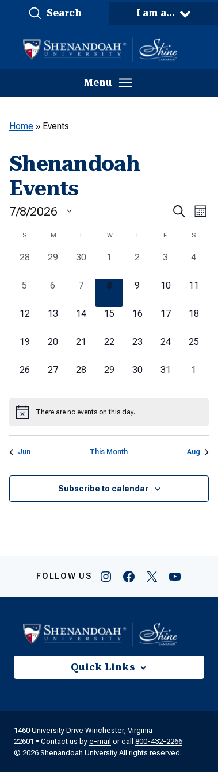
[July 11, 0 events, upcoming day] (193, 293)
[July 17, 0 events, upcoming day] (165, 321)
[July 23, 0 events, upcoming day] (137, 349)
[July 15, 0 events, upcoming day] (109, 321)
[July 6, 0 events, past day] (53, 293)
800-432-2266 (158, 741)
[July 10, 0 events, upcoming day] (165, 293)
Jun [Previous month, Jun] (19, 452)
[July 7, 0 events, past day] (81, 293)
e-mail (100, 741)
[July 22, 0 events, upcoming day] (109, 349)
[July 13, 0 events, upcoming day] (53, 321)
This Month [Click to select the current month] (109, 452)
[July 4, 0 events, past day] (193, 265)
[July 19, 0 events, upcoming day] (24, 349)
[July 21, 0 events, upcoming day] (81, 349)
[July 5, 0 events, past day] (24, 293)
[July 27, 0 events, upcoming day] (53, 377)
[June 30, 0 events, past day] (81, 265)
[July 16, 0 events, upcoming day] (137, 321)
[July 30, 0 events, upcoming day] (137, 377)
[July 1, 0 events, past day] (109, 265)
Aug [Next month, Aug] (198, 452)
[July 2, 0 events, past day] (137, 265)
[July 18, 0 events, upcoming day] (193, 321)
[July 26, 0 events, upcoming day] (24, 377)
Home (21, 126)
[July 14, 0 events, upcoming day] (81, 321)
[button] (54, 13)
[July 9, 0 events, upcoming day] (137, 293)
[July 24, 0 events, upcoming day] (165, 349)
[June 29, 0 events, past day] (53, 265)
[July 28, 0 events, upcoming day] (81, 377)
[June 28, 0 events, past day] (24, 265)
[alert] (109, 412)
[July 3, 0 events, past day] (165, 265)
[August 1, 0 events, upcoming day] (193, 377)
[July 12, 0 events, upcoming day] (24, 321)
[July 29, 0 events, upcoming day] (109, 377)
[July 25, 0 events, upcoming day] (193, 349)
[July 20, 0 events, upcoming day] (53, 349)
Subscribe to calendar (103, 488)
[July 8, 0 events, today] (109, 293)
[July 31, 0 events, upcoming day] (165, 377)
